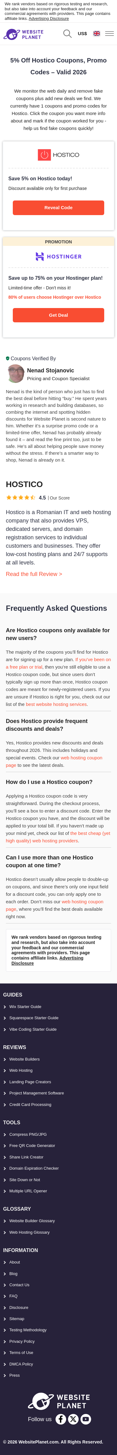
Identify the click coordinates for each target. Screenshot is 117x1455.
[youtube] (85, 1419)
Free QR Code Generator (32, 1145)
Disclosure (18, 1307)
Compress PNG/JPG (28, 1134)
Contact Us (19, 1284)
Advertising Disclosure (49, 18)
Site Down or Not (24, 1179)
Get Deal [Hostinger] (58, 315)
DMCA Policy (21, 1364)
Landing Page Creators (30, 1082)
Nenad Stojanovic (50, 370)
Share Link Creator (26, 1157)
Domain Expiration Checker (34, 1168)
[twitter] (73, 1419)
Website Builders (24, 1059)
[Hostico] (58, 185)
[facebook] (61, 1419)
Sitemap (16, 1318)
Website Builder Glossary (32, 1220)
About (14, 1262)
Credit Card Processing (30, 1104)
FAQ (13, 1296)
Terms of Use (21, 1352)
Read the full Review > (34, 574)
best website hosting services (56, 704)
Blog (13, 1273)
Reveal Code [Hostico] (58, 207)
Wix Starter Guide (25, 1006)
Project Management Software (36, 1093)
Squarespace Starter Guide (34, 1017)
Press (14, 1375)
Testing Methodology (27, 1330)
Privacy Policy (22, 1341)
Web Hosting (20, 1070)
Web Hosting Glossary (29, 1232)
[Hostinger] (58, 287)
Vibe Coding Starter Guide (33, 1029)
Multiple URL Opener (28, 1191)
